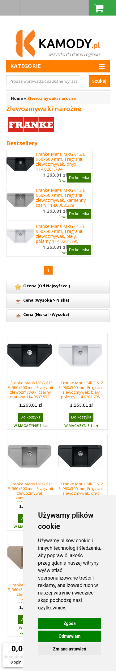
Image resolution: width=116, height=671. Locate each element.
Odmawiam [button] (70, 636)
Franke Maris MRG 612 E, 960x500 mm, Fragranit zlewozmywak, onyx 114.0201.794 (61, 162)
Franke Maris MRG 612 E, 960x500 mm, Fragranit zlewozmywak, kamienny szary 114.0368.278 (61, 198)
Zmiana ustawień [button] (69, 648)
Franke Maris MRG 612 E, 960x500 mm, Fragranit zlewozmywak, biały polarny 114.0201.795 (61, 234)
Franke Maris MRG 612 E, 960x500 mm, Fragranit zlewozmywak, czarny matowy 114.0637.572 (30, 390)
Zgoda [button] (69, 623)
